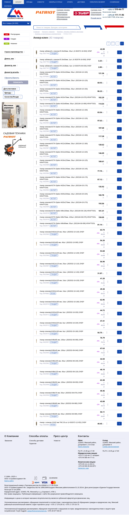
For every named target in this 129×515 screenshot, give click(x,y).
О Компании (114, 2)
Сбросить (8, 78)
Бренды (29, 2)
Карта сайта (8, 481)
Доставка (81, 2)
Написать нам (83, 469)
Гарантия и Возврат (97, 2)
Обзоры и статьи (55, 2)
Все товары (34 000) (16, 23)
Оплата (70, 2)
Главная (7, 2)
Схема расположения (111, 447)
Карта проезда (83, 447)
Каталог (18, 2)
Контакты (8, 6)
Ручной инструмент (98, 18)
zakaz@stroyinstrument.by (36, 511)
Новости (40, 2)
